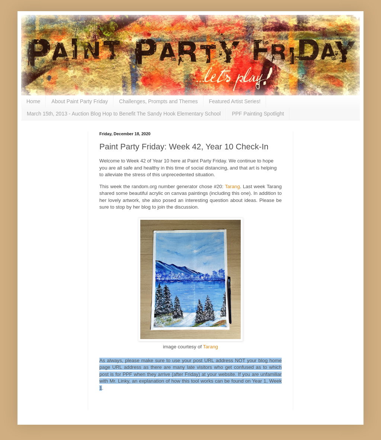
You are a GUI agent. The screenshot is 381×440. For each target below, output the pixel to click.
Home (33, 101)
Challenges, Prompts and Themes (158, 101)
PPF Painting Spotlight (258, 114)
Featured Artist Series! (235, 101)
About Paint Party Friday (79, 101)
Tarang (232, 186)
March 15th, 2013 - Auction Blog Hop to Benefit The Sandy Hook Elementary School (124, 114)
